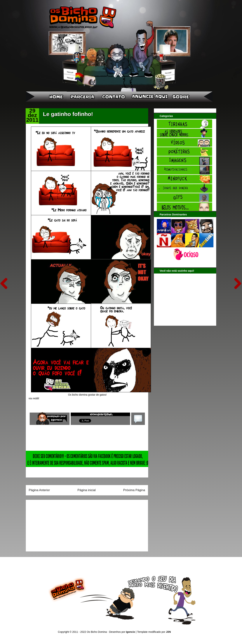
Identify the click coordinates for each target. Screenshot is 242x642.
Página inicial (86, 490)
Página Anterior (39, 490)
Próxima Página (134, 490)
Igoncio (130, 631)
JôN (168, 631)
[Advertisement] (52, 524)
